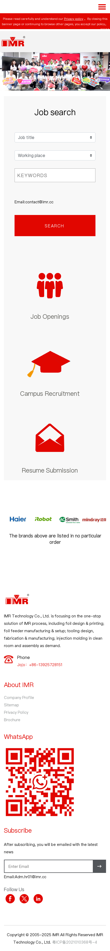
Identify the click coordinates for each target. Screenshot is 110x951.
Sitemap (11, 704)
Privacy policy (73, 18)
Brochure (12, 719)
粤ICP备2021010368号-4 (74, 942)
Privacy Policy (16, 712)
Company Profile (19, 697)
